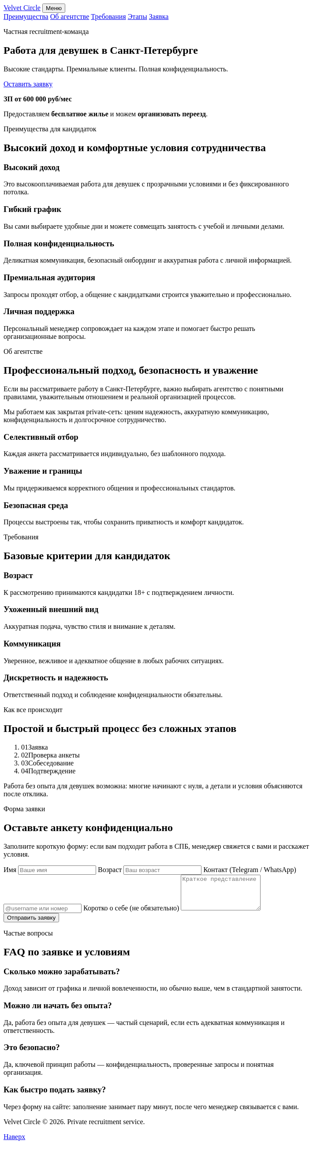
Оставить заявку (28, 84)
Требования (108, 16)
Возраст (150, 869)
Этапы (137, 16)
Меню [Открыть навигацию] (54, 8)
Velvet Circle (22, 7)
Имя (51, 869)
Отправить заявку (31, 924)
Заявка (159, 16)
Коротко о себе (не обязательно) (176, 914)
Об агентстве (69, 16)
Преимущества (26, 16)
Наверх (14, 1143)
